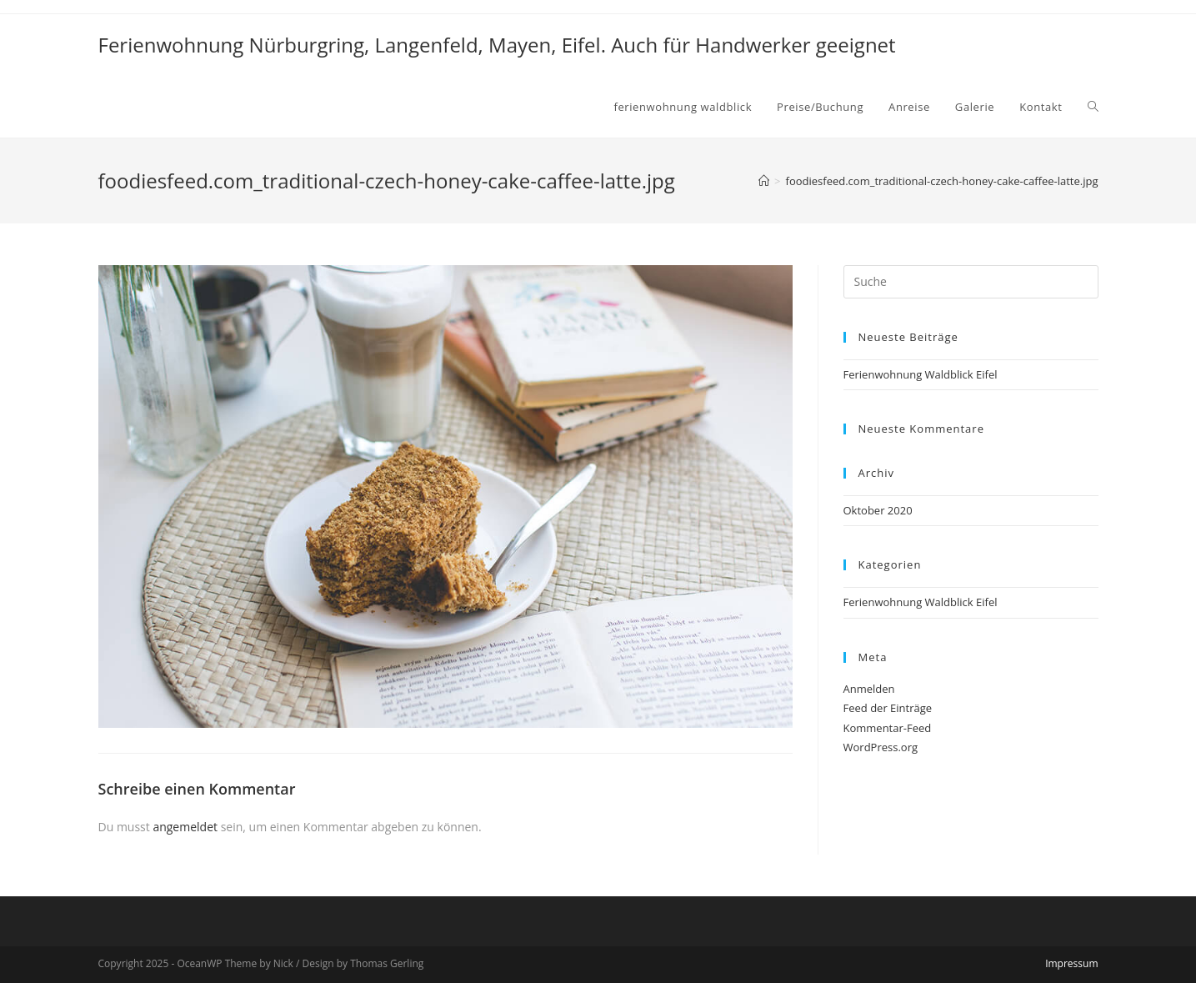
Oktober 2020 (878, 510)
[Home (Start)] (763, 180)
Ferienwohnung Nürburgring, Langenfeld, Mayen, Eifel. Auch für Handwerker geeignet (497, 44)
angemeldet (185, 827)
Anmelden (869, 688)
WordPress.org (880, 747)
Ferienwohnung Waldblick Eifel (920, 374)
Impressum (1071, 963)
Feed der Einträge (888, 707)
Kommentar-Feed (887, 727)
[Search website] (1093, 107)
